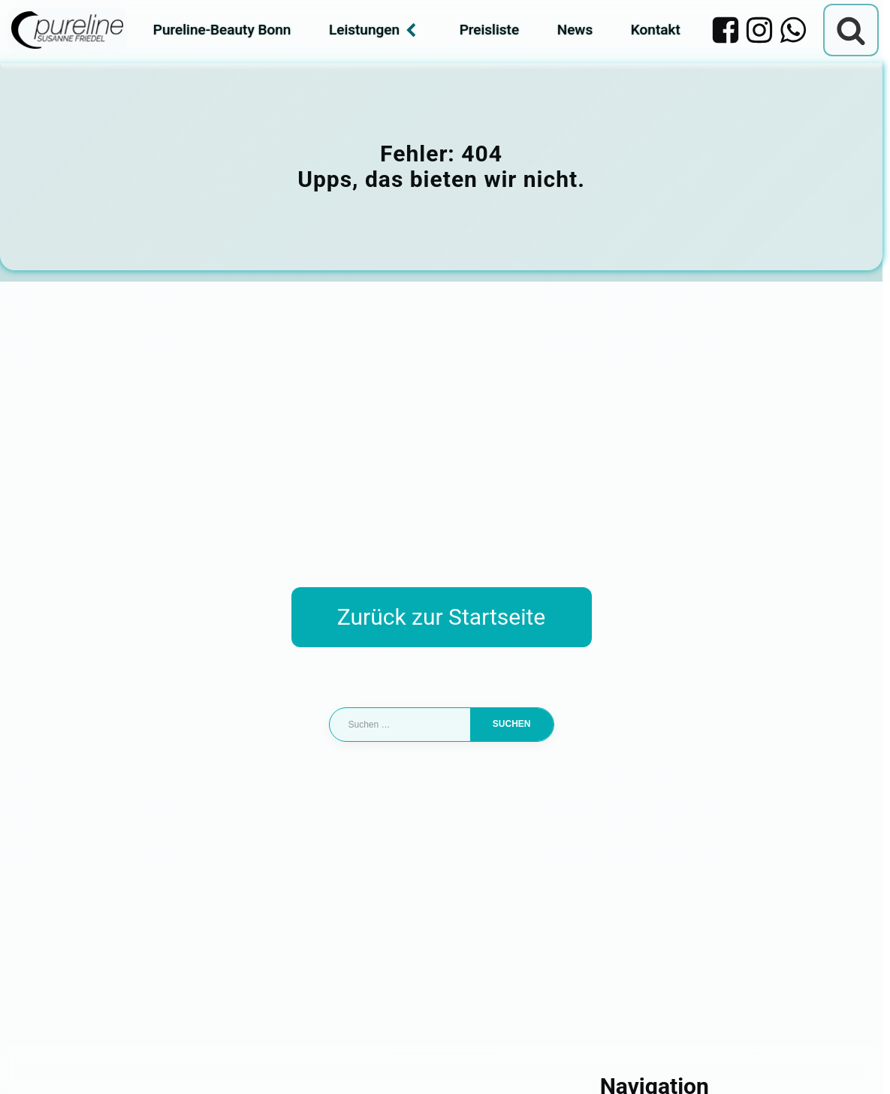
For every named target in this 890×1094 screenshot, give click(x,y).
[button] (33, 1061)
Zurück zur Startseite (441, 617)
